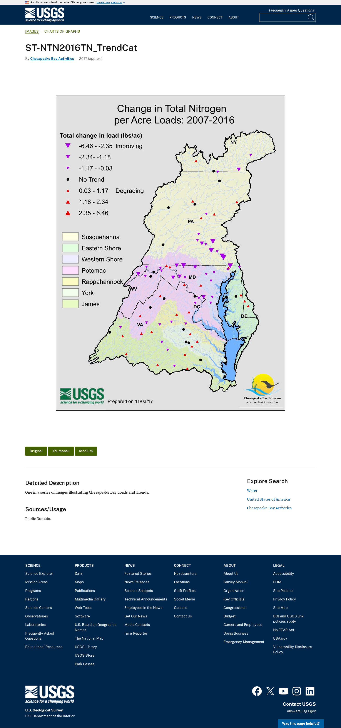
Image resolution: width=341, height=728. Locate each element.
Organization (234, 591)
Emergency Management (244, 642)
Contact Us (183, 616)
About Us (231, 574)
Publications (85, 591)
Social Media (184, 599)
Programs (33, 591)
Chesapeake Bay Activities (52, 59)
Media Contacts (137, 625)
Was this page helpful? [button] (301, 723)
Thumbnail (61, 451)
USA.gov (280, 638)
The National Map (89, 638)
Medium (86, 451)
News (196, 17)
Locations (182, 582)
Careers (180, 608)
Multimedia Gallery (90, 599)
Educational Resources (43, 647)
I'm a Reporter (135, 633)
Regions (31, 599)
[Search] (311, 17)
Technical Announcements (145, 599)
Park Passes (84, 664)
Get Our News (135, 616)
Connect (214, 17)
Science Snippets (138, 591)
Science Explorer (39, 574)
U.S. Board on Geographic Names (95, 627)
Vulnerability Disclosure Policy (292, 649)
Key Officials (234, 599)
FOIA (277, 582)
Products (178, 17)
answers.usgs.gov (301, 711)
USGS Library (86, 647)
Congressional (235, 608)
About (234, 17)
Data (78, 574)
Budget (230, 616)
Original (36, 451)
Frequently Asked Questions (291, 10)
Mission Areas (36, 582)
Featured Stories (138, 574)
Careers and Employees (243, 625)
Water (252, 490)
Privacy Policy (284, 599)
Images (32, 31)
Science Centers (38, 608)
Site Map (280, 608)
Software (82, 616)
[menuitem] (157, 14)
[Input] (287, 17)
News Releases (136, 582)
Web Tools (83, 608)
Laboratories (35, 625)
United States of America (268, 499)
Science (157, 17)
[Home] (44, 21)
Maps (79, 582)
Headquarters (185, 574)
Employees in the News (143, 608)
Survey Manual (236, 582)
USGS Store (84, 655)
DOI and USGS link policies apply (288, 619)
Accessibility (283, 574)
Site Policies (283, 591)
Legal (278, 565)
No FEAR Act (283, 630)
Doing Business (236, 633)
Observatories (36, 616)
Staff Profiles (185, 591)
